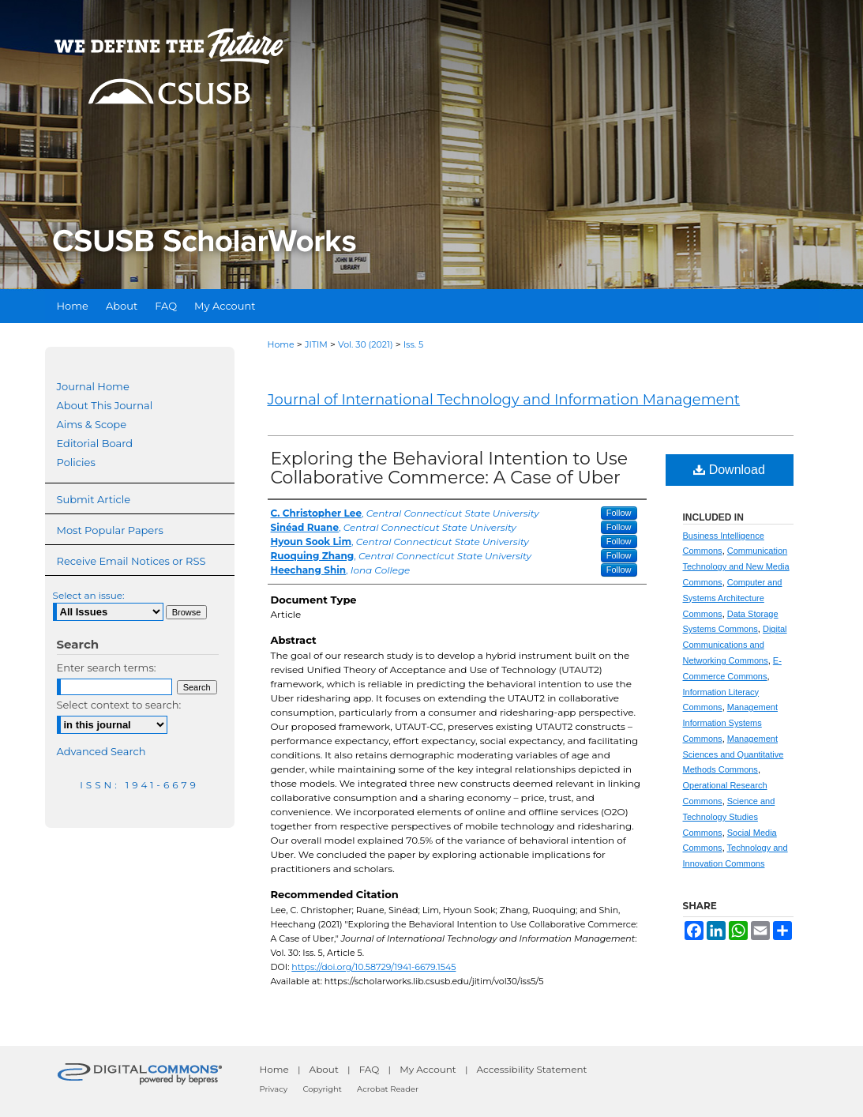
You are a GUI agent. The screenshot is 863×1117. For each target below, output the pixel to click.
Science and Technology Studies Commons (729, 816)
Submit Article (93, 499)
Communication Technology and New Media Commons (736, 566)
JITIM (316, 344)
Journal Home (93, 386)
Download (729, 469)
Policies (76, 462)
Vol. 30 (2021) (365, 344)
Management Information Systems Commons (730, 722)
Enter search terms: (106, 667)
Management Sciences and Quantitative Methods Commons (733, 754)
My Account (428, 1069)
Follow (619, 512)
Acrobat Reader (387, 1089)
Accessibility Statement (532, 1069)
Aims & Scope (91, 424)
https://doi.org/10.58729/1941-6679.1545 (373, 966)
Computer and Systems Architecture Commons (732, 598)
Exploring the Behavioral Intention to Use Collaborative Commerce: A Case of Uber (449, 468)
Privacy (274, 1089)
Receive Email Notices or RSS (131, 561)
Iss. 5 (413, 344)
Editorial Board (95, 443)
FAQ (369, 1069)
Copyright (321, 1089)
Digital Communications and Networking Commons (735, 644)
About (324, 1069)
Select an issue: (89, 595)
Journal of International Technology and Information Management (504, 399)
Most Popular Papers (110, 530)
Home (281, 344)
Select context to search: (119, 704)
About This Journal (105, 405)
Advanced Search (101, 751)
